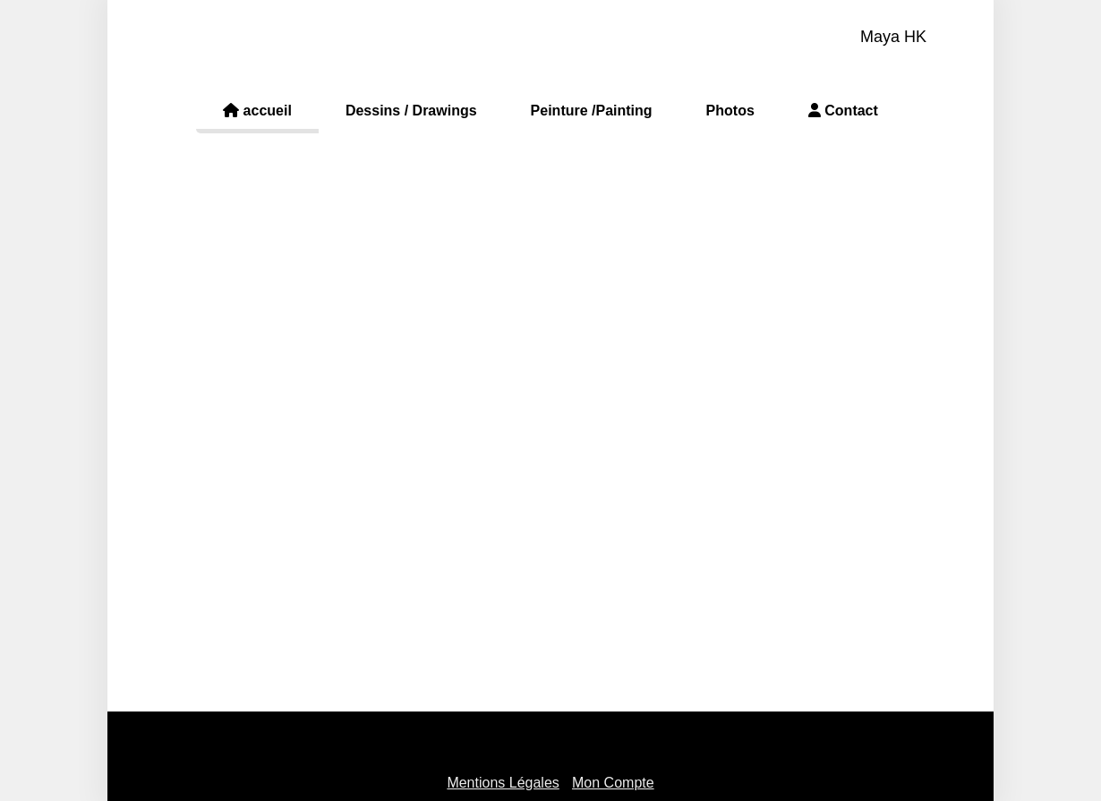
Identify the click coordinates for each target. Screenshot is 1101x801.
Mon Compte (613, 782)
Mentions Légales (503, 782)
